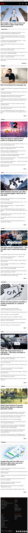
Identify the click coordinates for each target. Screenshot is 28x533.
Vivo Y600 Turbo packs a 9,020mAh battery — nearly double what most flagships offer (13, 41)
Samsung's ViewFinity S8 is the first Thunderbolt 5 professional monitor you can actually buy (13, 96)
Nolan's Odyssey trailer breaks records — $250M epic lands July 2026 (13, 264)
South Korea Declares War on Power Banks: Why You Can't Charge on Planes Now (13, 422)
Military (16, 500)
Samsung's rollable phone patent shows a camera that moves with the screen (14, 92)
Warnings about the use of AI (7, 503)
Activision (3, 524)
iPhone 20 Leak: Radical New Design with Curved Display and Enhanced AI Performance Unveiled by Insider (13, 37)
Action (2, 515)
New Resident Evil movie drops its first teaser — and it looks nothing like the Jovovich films (14, 275)
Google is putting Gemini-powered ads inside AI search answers (14, 476)
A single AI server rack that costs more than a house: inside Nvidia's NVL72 (13, 214)
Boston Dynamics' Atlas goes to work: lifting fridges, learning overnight (13, 199)
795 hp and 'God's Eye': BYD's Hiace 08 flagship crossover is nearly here (12, 369)
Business (16, 507)
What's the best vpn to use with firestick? (10, 325)
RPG (2, 516)
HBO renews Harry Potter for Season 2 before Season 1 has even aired (14, 261)
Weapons (16, 505)
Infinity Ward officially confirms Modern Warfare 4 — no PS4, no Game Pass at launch (14, 144)
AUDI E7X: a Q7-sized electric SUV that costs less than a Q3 (14, 365)
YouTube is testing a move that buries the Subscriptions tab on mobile (11, 483)
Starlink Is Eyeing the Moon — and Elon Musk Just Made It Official (12, 206)
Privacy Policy (4, 505)
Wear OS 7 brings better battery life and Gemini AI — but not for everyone (13, 479)
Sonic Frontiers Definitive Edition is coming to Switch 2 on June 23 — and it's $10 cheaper (14, 53)
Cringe (16, 517)
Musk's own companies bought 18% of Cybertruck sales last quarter (14, 60)
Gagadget (2, 3)
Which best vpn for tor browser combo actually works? (14, 312)
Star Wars (3, 521)
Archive (2, 508)
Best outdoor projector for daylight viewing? (11, 316)
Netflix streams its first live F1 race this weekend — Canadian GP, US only (13, 486)
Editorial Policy (4, 501)
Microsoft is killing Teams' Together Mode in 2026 (12, 489)
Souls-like (3, 517)
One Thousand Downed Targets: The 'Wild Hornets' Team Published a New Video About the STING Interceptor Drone (13, 431)
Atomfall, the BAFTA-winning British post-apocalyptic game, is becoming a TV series (14, 271)
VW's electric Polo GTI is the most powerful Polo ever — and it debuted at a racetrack (14, 376)
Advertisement (4, 504)
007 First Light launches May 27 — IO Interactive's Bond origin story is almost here (14, 158)
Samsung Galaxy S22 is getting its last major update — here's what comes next (14, 108)
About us (3, 500)
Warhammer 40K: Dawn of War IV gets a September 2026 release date (13, 165)
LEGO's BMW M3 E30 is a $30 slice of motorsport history (12, 44)
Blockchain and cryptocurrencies (18, 509)
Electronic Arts (4, 527)
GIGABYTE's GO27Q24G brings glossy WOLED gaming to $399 (14, 89)
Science (16, 504)
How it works (17, 510)
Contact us (3, 507)
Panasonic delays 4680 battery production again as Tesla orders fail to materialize (13, 358)
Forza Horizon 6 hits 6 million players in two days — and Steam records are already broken (13, 155)
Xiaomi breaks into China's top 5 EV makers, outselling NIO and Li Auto (14, 372)
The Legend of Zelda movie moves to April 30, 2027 (13, 254)
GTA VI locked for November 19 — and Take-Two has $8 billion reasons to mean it (14, 162)
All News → (24, 63)
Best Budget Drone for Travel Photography (11, 419)
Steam (2, 519)
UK (1, 529)
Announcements (18, 515)
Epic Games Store (4, 520)
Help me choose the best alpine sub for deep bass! (13, 322)
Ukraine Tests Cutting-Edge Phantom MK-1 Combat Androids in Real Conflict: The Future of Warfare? (13, 413)
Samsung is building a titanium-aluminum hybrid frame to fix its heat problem (13, 49)
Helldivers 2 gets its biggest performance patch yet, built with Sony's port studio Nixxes (13, 151)
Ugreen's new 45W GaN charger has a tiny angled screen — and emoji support (12, 56)
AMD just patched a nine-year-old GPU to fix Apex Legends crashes (13, 104)
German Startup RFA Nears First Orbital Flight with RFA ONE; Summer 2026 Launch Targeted (13, 416)
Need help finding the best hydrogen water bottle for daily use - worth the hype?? (13, 320)
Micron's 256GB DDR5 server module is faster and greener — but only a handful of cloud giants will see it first (14, 111)
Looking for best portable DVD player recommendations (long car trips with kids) (11, 309)
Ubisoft (2, 523)
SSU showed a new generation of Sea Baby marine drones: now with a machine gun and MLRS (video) (13, 435)
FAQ (15, 519)
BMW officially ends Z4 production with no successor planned (13, 379)
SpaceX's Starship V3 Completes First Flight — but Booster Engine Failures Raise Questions (13, 33)
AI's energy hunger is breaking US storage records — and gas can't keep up (13, 221)
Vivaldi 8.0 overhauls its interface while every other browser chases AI (13, 469)
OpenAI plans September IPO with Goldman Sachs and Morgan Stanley (14, 472)
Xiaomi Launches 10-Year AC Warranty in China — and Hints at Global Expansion (13, 202)
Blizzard (2, 525)
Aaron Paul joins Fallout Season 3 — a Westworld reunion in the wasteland (12, 257)
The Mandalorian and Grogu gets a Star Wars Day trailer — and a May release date (12, 268)
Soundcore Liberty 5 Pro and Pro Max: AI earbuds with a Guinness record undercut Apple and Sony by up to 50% (14, 100)
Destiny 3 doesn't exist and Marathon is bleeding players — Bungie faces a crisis (12, 148)
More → (25, 115)
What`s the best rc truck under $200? (10, 314)
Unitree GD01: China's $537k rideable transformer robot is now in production (14, 361)
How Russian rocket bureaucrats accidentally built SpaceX (13, 218)
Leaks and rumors (18, 516)
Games (16, 501)
